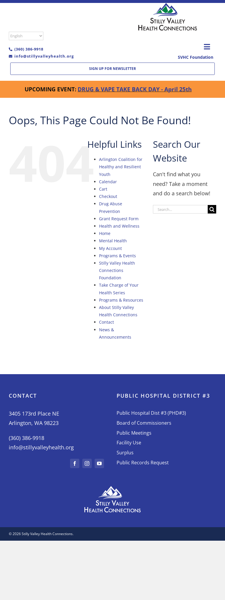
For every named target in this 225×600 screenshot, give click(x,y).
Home (104, 233)
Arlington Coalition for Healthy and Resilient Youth (120, 167)
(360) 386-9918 (28, 49)
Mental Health (113, 240)
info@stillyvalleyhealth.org (44, 56)
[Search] (212, 209)
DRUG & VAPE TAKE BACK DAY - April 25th (135, 89)
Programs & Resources (121, 300)
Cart (103, 189)
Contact (106, 322)
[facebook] (74, 463)
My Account (110, 248)
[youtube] (99, 463)
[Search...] (180, 209)
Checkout (108, 196)
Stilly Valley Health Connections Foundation (117, 270)
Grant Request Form (119, 218)
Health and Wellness (119, 226)
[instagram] (87, 463)
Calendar (108, 181)
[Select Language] (26, 36)
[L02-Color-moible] (167, 5)
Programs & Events (117, 255)
